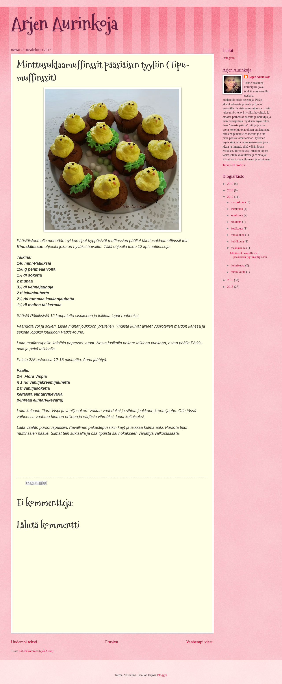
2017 (230, 196)
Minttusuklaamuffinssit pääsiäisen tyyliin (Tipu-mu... (249, 255)
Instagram (229, 58)
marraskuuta (239, 202)
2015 (230, 286)
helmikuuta (238, 265)
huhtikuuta (238, 241)
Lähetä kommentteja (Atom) (36, 651)
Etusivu (111, 642)
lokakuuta (237, 209)
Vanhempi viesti (200, 642)
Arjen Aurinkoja (64, 23)
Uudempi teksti (24, 642)
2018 (230, 190)
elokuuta (236, 222)
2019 (230, 183)
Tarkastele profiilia (234, 165)
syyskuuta (237, 215)
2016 (230, 280)
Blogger (162, 675)
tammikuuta (238, 272)
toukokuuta (238, 235)
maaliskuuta (238, 248)
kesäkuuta (237, 228)
